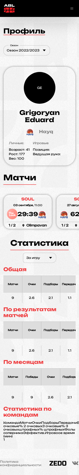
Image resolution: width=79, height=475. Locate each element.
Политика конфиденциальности (20, 463)
